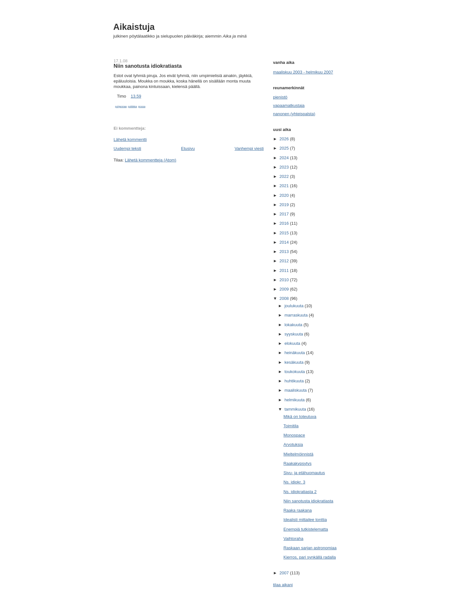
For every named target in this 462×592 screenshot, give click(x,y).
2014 (284, 242)
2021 (284, 185)
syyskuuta (294, 334)
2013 (284, 251)
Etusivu (188, 148)
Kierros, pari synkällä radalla (309, 557)
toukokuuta (295, 371)
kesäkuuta (295, 362)
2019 (284, 204)
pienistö (280, 97)
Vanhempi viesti (249, 148)
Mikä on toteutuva (299, 416)
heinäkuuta (295, 352)
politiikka (132, 106)
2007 (284, 572)
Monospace (294, 435)
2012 (284, 260)
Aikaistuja (134, 27)
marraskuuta (297, 315)
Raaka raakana (297, 510)
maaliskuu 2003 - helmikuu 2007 (303, 72)
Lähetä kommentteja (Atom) (150, 160)
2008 (284, 298)
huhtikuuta (295, 381)
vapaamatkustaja (288, 105)
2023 (284, 167)
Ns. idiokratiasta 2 (299, 491)
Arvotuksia (293, 444)
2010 (284, 279)
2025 (284, 148)
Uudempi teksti (127, 148)
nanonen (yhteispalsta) (294, 113)
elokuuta (293, 343)
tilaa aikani (283, 584)
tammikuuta (296, 409)
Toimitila (290, 425)
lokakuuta (294, 324)
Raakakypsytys (297, 463)
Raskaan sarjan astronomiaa (309, 547)
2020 (284, 195)
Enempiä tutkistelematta (305, 529)
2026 (284, 138)
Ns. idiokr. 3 (294, 482)
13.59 (136, 96)
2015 (284, 233)
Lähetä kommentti (130, 139)
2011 (284, 270)
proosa (141, 106)
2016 (284, 223)
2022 (284, 176)
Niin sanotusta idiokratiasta (148, 66)
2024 (284, 157)
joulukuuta (295, 305)
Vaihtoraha (293, 538)
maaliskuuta (296, 390)
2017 (284, 214)
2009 (284, 289)
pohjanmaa (121, 106)
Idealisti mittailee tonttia (305, 519)
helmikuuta (295, 399)
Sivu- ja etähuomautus (304, 472)
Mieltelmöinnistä (298, 454)
